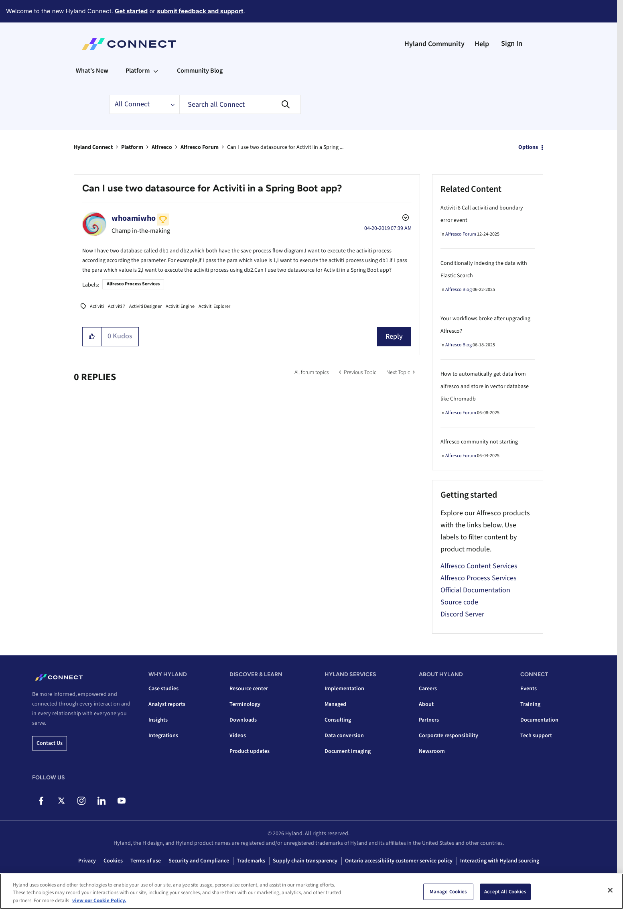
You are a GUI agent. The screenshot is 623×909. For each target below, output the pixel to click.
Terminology (244, 704)
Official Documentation (475, 590)
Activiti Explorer (214, 306)
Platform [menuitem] (138, 70)
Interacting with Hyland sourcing (499, 861)
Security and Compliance (198, 861)
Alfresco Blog (458, 289)
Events (528, 689)
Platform (132, 147)
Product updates (249, 751)
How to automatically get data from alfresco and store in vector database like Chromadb (484, 386)
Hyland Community (434, 44)
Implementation (344, 689)
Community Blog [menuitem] (200, 70)
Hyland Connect (93, 147)
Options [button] (528, 147)
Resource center (248, 689)
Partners (429, 720)
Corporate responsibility (448, 736)
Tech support (536, 736)
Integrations (163, 736)
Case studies (163, 689)
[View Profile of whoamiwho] (134, 218)
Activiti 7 (116, 306)
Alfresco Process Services (133, 284)
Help (482, 44)
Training (530, 704)
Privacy (87, 861)
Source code (459, 602)
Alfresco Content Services (478, 566)
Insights (158, 720)
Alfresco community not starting (479, 442)
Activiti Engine (180, 306)
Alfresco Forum (200, 147)
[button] (92, 336)
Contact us (50, 743)
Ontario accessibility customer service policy (399, 861)
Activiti (97, 306)
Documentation (539, 720)
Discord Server (462, 614)
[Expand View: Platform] (156, 70)
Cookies (113, 861)
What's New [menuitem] (92, 70)
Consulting (338, 720)
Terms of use (145, 861)
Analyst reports (166, 704)
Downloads (243, 720)
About (426, 704)
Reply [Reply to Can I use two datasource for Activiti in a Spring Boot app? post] (394, 336)
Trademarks (251, 861)
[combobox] (240, 104)
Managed (335, 704)
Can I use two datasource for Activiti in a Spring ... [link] (285, 147)
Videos (237, 736)
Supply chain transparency (305, 861)
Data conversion (344, 736)
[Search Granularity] (144, 104)
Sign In (511, 44)
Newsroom (432, 751)
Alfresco (162, 147)
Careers (428, 689)
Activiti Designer (145, 306)
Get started (131, 11)
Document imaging (348, 751)
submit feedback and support (200, 11)
